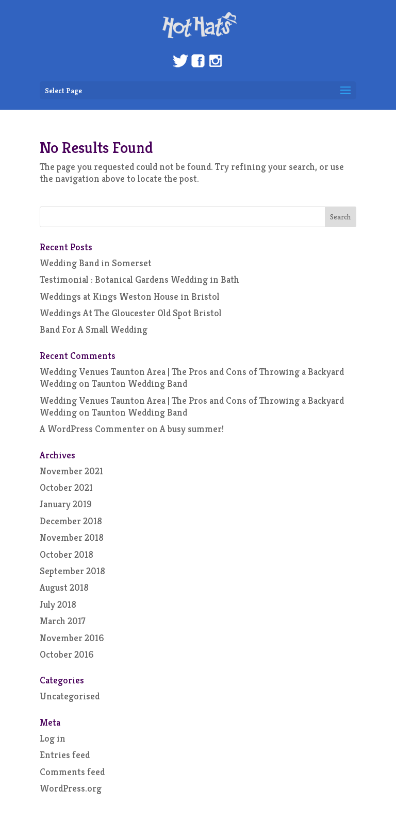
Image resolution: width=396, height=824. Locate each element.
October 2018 (66, 554)
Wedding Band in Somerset (96, 263)
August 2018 (64, 587)
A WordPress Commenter (92, 429)
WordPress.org (71, 788)
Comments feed (72, 772)
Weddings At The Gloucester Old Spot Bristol (131, 313)
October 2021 (66, 487)
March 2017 (63, 621)
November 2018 (72, 537)
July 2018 (58, 604)
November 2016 (72, 638)
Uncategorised (70, 696)
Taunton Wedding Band (139, 383)
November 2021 (71, 471)
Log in (52, 738)
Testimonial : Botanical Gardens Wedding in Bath (139, 279)
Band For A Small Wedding (93, 329)
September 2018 (72, 571)
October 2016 (67, 654)
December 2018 (71, 521)
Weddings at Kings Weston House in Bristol (130, 296)
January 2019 (66, 504)
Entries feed (65, 755)
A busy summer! (192, 429)
